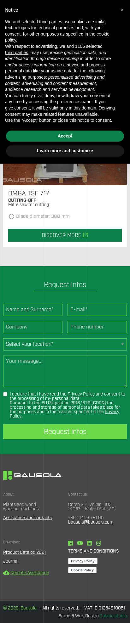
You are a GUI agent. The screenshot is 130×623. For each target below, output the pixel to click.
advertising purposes (25, 77)
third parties (16, 52)
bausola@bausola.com (90, 522)
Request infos (65, 431)
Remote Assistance (26, 573)
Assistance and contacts (27, 518)
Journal (10, 561)
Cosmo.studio (113, 616)
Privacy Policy (81, 394)
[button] (122, 10)
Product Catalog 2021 (24, 552)
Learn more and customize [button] (65, 150)
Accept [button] (65, 135)
